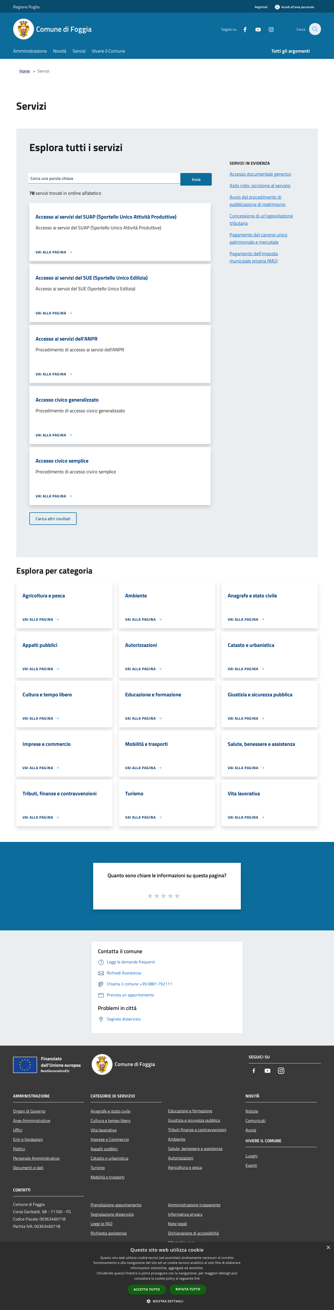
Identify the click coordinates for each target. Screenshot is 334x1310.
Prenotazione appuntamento (116, 1205)
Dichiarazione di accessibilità (193, 1233)
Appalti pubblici (104, 1149)
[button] (167, 1301)
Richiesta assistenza (109, 1233)
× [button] (328, 1248)
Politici (19, 1149)
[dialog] (167, 1276)
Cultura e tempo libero (110, 1120)
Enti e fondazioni (28, 1139)
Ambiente (176, 1139)
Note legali (177, 1223)
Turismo (98, 1167)
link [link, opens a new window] (197, 1278)
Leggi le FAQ (102, 1223)
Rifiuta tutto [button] (188, 1289)
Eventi (251, 1165)
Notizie (252, 1111)
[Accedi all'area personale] (294, 7)
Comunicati (256, 1120)
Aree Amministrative (31, 1120)
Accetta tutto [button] (147, 1289)
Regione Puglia (26, 7)
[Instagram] (268, 28)
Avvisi (251, 1130)
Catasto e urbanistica (109, 1158)
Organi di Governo (29, 1111)
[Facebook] (242, 28)
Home (24, 71)
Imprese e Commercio (110, 1139)
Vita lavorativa (103, 1130)
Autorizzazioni (180, 1158)
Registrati (261, 6)
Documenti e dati (28, 1167)
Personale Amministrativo (36, 1158)
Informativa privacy (185, 1214)
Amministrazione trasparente (194, 1205)
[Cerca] (314, 29)
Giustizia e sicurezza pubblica (194, 1120)
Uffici (17, 1130)
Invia (196, 179)
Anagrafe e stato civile (110, 1111)
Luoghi (252, 1156)
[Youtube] (255, 28)
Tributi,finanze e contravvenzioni (197, 1129)
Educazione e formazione (190, 1111)
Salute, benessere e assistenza (195, 1148)
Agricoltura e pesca (185, 1167)
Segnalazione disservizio (112, 1214)
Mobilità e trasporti (108, 1177)
